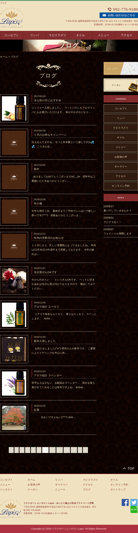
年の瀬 (38, 203)
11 (52, 450)
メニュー (103, 35)
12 (59, 450)
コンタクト (6, 489)
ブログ (14, 56)
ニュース (60, 489)
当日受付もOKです (45, 272)
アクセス (126, 35)
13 (66, 450)
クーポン (33, 489)
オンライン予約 (121, 186)
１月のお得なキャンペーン (50, 134)
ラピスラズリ (57, 35)
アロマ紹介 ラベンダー (48, 375)
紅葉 (36, 409)
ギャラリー (120, 166)
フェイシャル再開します (118, 233)
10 (45, 450)
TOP (131, 468)
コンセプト (11, 35)
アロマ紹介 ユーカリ (46, 306)
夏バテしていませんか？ (118, 210)
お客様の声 (120, 157)
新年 (36, 169)
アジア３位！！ (112, 222)
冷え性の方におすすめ (47, 100)
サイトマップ (118, 489)
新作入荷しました (45, 340)
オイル (80, 35)
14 (74, 450)
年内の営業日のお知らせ (49, 237)
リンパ (34, 35)
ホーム (4, 56)
